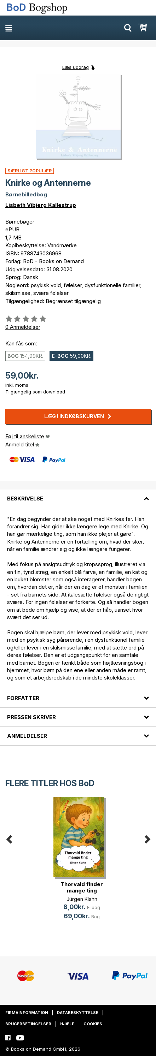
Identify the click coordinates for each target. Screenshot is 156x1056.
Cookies (92, 1023)
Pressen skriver (31, 717)
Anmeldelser (27, 735)
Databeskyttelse (77, 1012)
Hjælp (67, 1023)
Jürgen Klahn (82, 899)
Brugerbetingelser (28, 1023)
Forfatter (23, 698)
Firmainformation (26, 1012)
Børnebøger (19, 221)
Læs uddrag (75, 67)
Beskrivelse (25, 498)
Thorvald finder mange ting (81, 887)
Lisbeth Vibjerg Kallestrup (40, 205)
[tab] (78, 494)
